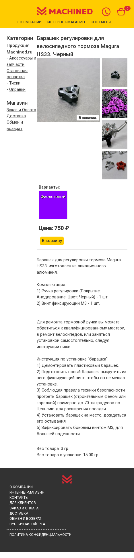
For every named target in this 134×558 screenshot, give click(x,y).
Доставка (16, 116)
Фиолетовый (53, 196)
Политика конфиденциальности (40, 535)
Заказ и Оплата (21, 110)
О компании (29, 22)
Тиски (14, 83)
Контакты (101, 22)
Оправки (17, 89)
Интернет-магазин (66, 22)
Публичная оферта (27, 524)
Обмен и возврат (25, 519)
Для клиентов (22, 503)
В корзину (52, 240)
